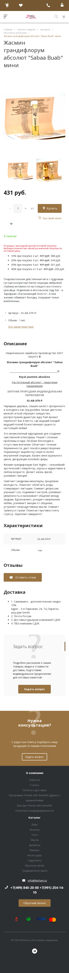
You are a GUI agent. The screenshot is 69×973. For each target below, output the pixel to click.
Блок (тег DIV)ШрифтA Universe (31, 17)
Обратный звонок (34, 903)
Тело (34, 835)
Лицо (34, 824)
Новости (34, 780)
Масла (35, 840)
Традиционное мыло (34, 870)
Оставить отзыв (25, 577)
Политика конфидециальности (34, 810)
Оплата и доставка (35, 790)
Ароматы (34, 845)
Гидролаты (34, 860)
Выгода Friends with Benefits (34, 805)
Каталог (34, 817)
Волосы (34, 829)
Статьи (34, 785)
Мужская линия (34, 865)
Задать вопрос (34, 689)
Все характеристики (20, 326)
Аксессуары (34, 855)
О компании (34, 773)
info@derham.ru (37, 880)
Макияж (34, 850)
